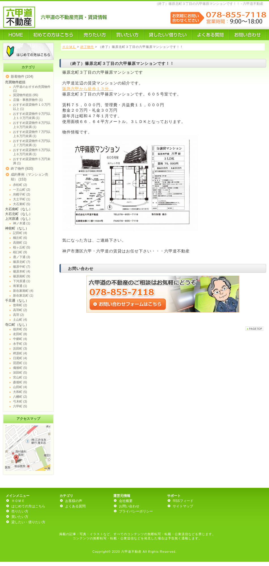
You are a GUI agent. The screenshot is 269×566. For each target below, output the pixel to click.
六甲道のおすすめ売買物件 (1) (31, 88)
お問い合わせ (129, 506)
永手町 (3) (20, 343)
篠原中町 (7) (21, 266)
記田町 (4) (20, 233)
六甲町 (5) (20, 406)
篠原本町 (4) (21, 271)
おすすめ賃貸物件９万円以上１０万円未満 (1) (31, 116)
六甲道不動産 (131, 551)
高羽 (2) (18, 314)
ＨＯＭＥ (69, 46)
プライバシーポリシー (136, 511)
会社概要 (126, 501)
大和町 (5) (20, 391)
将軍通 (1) (20, 286)
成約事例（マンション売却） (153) (29, 177)
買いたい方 (19, 517)
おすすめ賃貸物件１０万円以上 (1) (31, 106)
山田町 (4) (20, 387)
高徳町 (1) (20, 242)
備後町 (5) (20, 367)
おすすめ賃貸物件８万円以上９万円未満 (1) (31, 125)
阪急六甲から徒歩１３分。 (87, 88)
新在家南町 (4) (23, 290)
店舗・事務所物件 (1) (28, 99)
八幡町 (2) (20, 396)
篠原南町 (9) (21, 276)
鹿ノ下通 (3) (21, 257)
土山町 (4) (20, 319)
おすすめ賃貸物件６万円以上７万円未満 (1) (31, 143)
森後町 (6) (20, 382)
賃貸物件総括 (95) (25, 95)
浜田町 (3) (20, 348)
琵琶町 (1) (20, 363)
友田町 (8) (20, 334)
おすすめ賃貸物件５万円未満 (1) (31, 161)
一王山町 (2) (21, 189)
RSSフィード (183, 501)
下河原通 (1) (21, 281)
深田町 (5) (20, 372)
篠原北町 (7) (21, 261)
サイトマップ (183, 506)
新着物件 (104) (22, 76)
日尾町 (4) (20, 358)
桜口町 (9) (20, 252)
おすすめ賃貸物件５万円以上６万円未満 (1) (31, 152)
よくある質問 (75, 506)
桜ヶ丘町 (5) (21, 247)
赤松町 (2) (20, 184)
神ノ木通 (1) (21, 223)
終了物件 (87, 46)
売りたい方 (19, 511)
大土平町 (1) (21, 199)
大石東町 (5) (21, 204)
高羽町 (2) (20, 310)
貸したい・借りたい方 (28, 522)
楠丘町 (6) (20, 237)
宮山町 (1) (20, 377)
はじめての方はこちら (28, 506)
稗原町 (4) (20, 353)
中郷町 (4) (20, 339)
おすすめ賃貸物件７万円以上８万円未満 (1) (31, 134)
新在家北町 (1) (23, 295)
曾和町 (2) (20, 305)
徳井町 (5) (20, 329)
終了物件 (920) (22, 169)
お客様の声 (73, 501)
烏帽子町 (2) (21, 194)
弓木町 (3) (20, 401)
